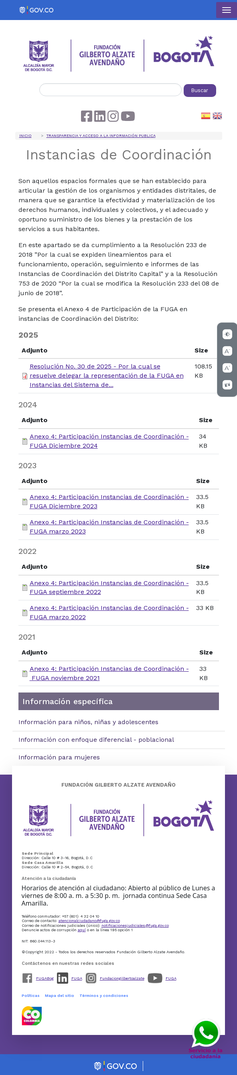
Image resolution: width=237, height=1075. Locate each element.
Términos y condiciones (103, 995)
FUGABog (45, 978)
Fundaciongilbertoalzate (122, 978)
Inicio (25, 135)
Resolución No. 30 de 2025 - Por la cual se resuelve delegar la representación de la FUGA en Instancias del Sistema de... (107, 375)
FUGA (76, 978)
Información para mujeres (59, 757)
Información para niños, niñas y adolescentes (88, 722)
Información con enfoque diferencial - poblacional (96, 739)
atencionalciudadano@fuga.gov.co (89, 920)
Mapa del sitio (59, 995)
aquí (82, 930)
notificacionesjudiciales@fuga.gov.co (135, 925)
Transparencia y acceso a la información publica (101, 135)
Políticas (31, 995)
